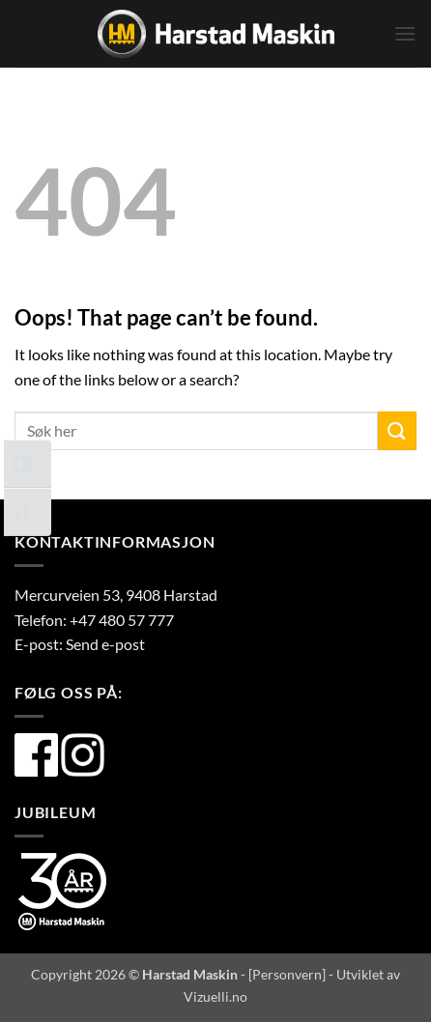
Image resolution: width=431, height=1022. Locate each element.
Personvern (287, 974)
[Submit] (397, 430)
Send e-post (105, 644)
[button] (405, 33)
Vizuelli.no (215, 996)
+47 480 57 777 (122, 619)
